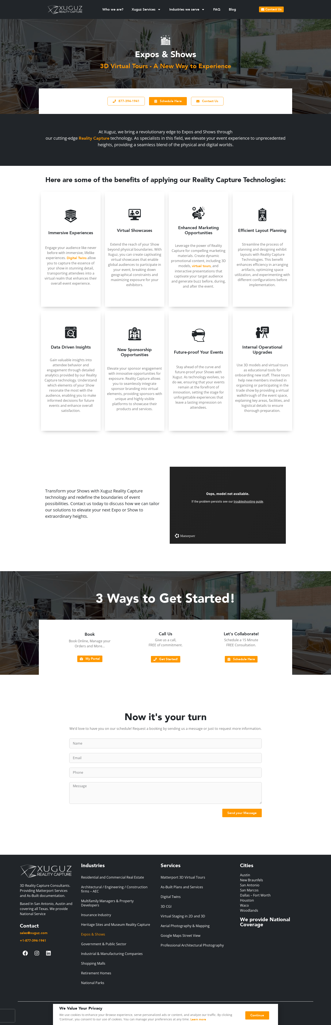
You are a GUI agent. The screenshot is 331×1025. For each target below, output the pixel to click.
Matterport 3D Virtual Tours (183, 877)
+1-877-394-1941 (33, 940)
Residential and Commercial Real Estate (112, 877)
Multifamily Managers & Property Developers (107, 903)
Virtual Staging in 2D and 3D (183, 916)
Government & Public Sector (103, 944)
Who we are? (112, 9)
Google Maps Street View (180, 935)
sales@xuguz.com (33, 933)
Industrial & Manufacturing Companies (112, 953)
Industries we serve (187, 9)
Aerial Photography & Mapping (185, 926)
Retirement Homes (96, 973)
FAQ (216, 9)
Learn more (198, 1019)
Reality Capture (94, 138)
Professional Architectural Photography (192, 945)
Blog (232, 9)
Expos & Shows (93, 934)
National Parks (92, 982)
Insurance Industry (96, 915)
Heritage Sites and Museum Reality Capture (115, 924)
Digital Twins (77, 258)
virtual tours (201, 266)
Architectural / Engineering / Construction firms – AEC (114, 889)
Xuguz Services (146, 9)
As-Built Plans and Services (182, 887)
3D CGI (166, 906)
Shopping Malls (93, 963)
